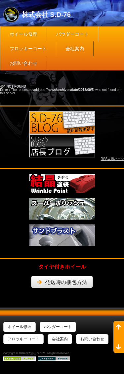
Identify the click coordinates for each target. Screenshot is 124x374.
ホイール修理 (23, 34)
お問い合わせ (23, 63)
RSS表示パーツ (112, 159)
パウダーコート (72, 34)
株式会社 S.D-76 (46, 14)
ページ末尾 (118, 345)
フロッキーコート (28, 48)
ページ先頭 (118, 329)
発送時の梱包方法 (66, 282)
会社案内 (74, 48)
